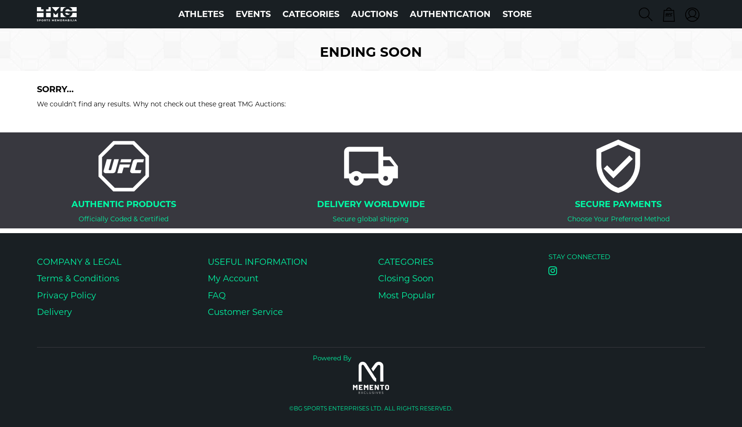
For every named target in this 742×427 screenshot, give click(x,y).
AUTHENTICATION (450, 14)
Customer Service (245, 312)
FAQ (217, 295)
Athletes (201, 14)
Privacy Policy (66, 295)
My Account (233, 278)
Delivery (54, 312)
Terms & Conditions (78, 278)
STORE (517, 14)
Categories (311, 14)
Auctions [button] (374, 14)
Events (253, 14)
